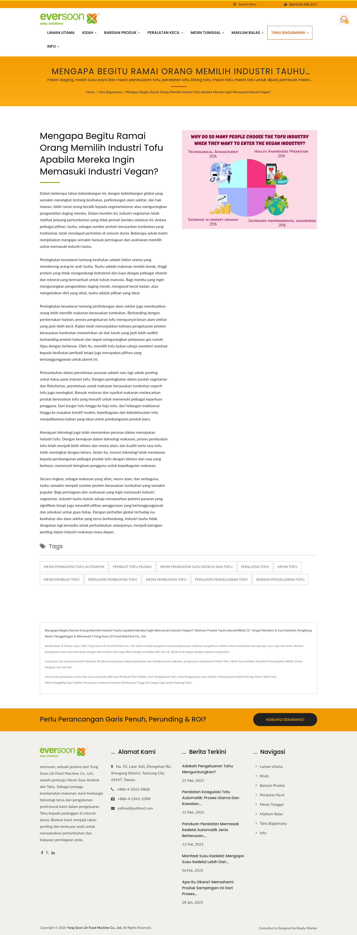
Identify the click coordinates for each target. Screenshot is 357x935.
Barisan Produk (122, 32)
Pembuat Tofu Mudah (132, 567)
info (53, 46)
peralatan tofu (255, 567)
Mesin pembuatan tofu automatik (74, 567)
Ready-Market (307, 928)
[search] (234, 4)
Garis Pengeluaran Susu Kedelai (197, 676)
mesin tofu (288, 567)
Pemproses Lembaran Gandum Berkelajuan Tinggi (114, 682)
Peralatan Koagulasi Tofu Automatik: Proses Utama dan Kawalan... (210, 797)
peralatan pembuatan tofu (112, 579)
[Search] (259, 4)
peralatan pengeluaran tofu (221, 579)
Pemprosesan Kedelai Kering (235, 676)
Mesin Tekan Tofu (265, 676)
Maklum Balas (248, 32)
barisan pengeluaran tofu (280, 579)
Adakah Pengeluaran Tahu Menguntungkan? (207, 768)
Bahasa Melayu (303, 4)
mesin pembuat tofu (62, 579)
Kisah (89, 32)
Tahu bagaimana (290, 32)
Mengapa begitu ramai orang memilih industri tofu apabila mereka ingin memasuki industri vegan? (198, 92)
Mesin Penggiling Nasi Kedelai (63, 682)
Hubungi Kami (183, 682)
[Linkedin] (53, 852)
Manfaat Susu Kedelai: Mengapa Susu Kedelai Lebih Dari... (213, 858)
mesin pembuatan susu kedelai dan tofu (196, 567)
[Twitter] (47, 852)
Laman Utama (61, 32)
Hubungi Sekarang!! (285, 719)
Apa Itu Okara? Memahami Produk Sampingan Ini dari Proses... (207, 887)
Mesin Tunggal (207, 32)
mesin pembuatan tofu (166, 579)
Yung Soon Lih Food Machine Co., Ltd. (94, 927)
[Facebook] (42, 852)
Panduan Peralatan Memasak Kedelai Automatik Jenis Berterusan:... (210, 829)
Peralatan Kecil (165, 32)
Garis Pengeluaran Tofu (162, 676)
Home (90, 92)
